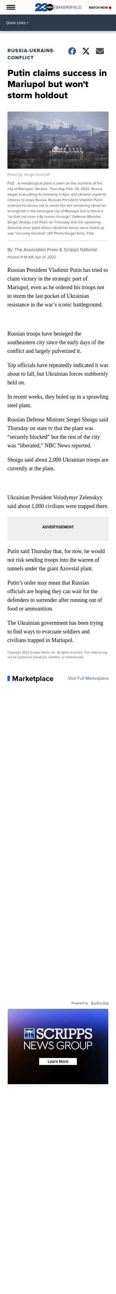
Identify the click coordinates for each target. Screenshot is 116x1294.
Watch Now (100, 7)
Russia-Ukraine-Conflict (31, 54)
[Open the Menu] (10, 7)
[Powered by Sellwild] (100, 1003)
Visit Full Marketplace (88, 678)
